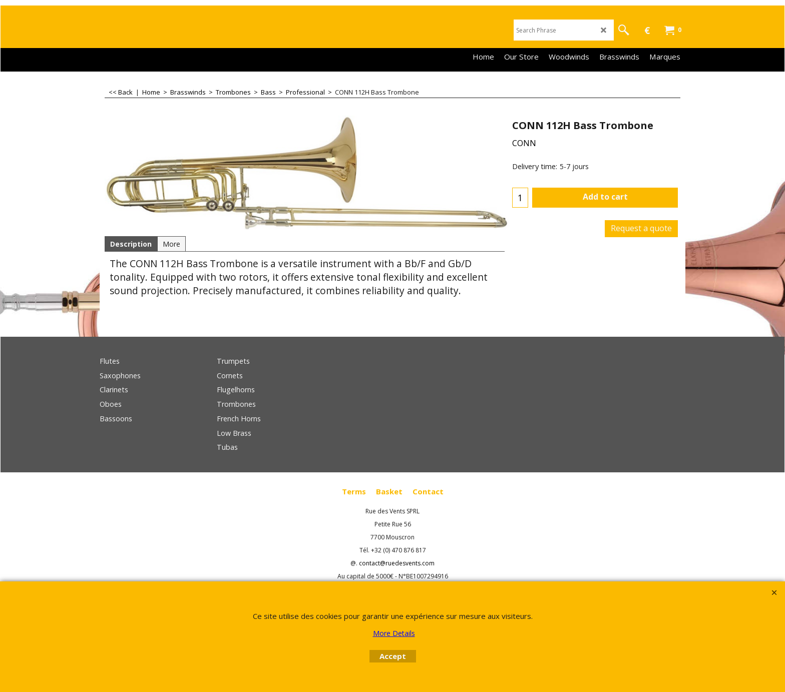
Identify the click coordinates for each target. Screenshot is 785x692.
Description (131, 244)
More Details (394, 633)
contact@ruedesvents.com (397, 563)
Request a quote (641, 228)
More (171, 244)
